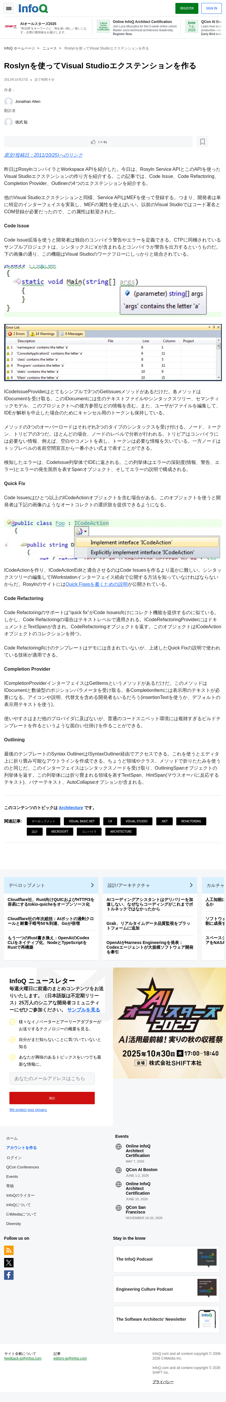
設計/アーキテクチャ (130, 886)
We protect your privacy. (28, 1113)
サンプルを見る (83, 1013)
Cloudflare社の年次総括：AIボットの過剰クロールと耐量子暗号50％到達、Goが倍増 (52, 922)
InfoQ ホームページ (21, 47)
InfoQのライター (22, 1200)
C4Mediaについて (23, 1219)
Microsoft (95, 829)
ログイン (16, 1162)
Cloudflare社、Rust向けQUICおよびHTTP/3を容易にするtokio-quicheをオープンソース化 (53, 903)
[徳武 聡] (10, 121)
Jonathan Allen (29, 100)
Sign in (209, 7)
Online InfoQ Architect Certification (138, 1156)
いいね (22, 141)
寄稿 (12, 1191)
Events (14, 1181)
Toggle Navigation (11, 6)
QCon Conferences (24, 1172)
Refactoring (44, 829)
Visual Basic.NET (84, 819)
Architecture (73, 805)
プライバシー (162, 1390)
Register (185, 7)
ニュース (51, 47)
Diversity (15, 1228)
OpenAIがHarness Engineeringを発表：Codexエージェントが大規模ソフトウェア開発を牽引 (151, 948)
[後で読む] (42, 141)
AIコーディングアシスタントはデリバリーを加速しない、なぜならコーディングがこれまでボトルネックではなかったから (151, 905)
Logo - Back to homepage (35, 6)
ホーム (13, 1143)
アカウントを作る (23, 1152)
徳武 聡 (23, 121)
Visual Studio (138, 819)
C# (112, 819)
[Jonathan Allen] (10, 100)
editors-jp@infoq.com (71, 1367)
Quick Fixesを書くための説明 (108, 581)
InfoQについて (20, 1210)
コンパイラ (124, 829)
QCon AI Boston (141, 1174)
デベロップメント (45, 819)
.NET (166, 819)
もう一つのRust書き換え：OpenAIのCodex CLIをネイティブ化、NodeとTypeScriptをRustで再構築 (50, 944)
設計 (70, 829)
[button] (49, 1101)
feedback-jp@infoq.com (24, 1367)
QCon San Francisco (136, 1214)
